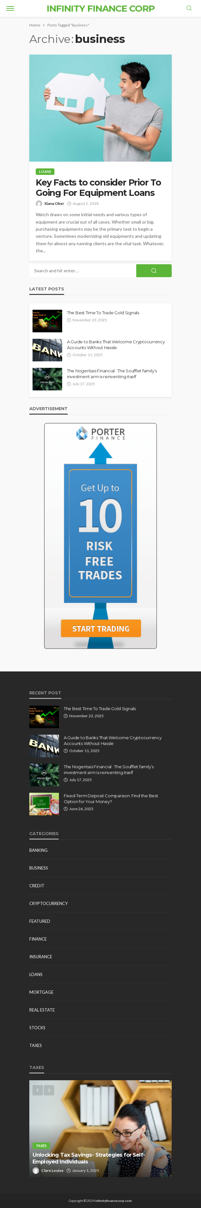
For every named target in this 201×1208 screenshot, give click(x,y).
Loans (45, 171)
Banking (38, 850)
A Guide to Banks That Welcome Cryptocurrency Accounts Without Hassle (116, 344)
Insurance (40, 956)
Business (38, 868)
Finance (38, 938)
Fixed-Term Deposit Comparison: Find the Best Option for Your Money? (111, 798)
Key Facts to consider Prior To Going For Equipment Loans (98, 187)
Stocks (37, 1027)
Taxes (35, 1045)
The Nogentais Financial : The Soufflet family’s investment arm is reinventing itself (112, 373)
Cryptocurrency (48, 903)
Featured (39, 921)
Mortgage (41, 992)
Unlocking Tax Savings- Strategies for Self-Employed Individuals (89, 1158)
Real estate (42, 1009)
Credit (36, 885)
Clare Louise (52, 1170)
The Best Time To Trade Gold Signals (103, 312)
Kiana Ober (54, 203)
